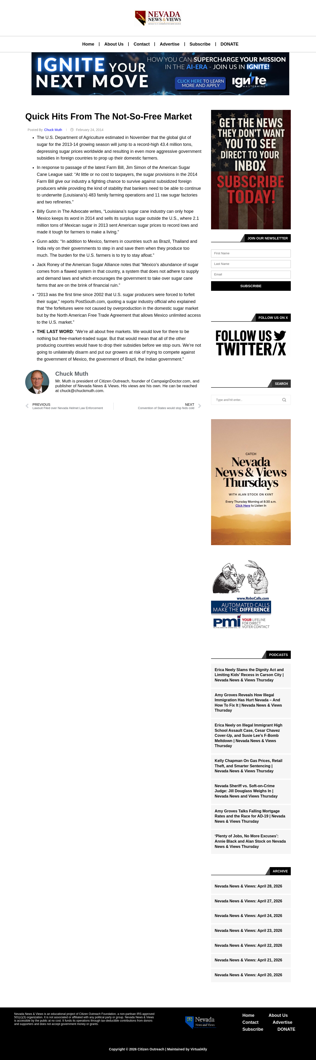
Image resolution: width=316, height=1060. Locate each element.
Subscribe (200, 44)
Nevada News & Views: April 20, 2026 (248, 975)
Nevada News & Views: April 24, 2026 (248, 916)
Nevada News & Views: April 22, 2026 (248, 945)
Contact (142, 44)
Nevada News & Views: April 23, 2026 (248, 931)
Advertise (169, 44)
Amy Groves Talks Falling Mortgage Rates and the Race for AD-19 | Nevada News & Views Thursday (250, 816)
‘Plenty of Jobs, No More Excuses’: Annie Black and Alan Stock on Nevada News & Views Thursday (250, 841)
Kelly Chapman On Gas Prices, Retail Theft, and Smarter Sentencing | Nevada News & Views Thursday (248, 766)
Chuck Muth (53, 130)
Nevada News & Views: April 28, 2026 (248, 886)
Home (88, 44)
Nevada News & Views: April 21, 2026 (248, 960)
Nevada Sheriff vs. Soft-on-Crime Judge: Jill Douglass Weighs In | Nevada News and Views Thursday (246, 791)
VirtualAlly (198, 1049)
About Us (113, 44)
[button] (156, 92)
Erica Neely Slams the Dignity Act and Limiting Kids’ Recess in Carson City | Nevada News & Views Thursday (249, 675)
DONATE (230, 44)
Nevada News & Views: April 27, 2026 (248, 901)
